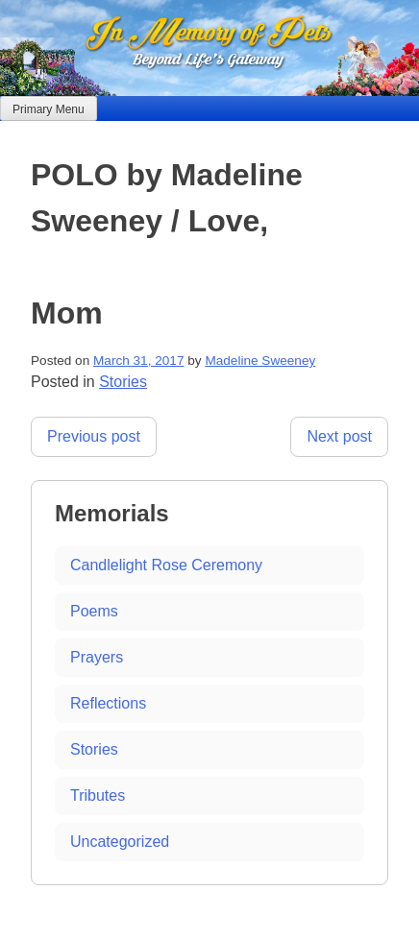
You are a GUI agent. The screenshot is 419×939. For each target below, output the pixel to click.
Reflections (108, 703)
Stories (123, 381)
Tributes (97, 795)
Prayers (96, 657)
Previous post (93, 436)
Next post (339, 436)
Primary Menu (48, 109)
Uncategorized (119, 841)
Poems (94, 611)
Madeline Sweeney (260, 360)
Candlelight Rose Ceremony (166, 565)
